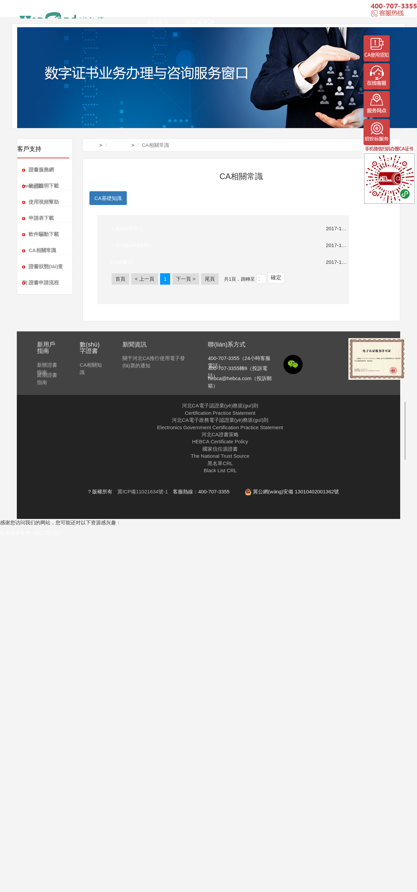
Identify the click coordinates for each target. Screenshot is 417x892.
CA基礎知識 (108, 198)
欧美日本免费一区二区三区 (30, 533)
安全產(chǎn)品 (285, 11)
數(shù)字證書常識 (180, 198)
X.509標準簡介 (127, 228)
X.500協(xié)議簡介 (132, 245)
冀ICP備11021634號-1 (142, 491)
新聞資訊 (157, 22)
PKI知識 (140, 198)
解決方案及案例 (193, 11)
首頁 (152, 11)
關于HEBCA (199, 22)
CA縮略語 (122, 262)
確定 (276, 277)
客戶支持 (239, 11)
